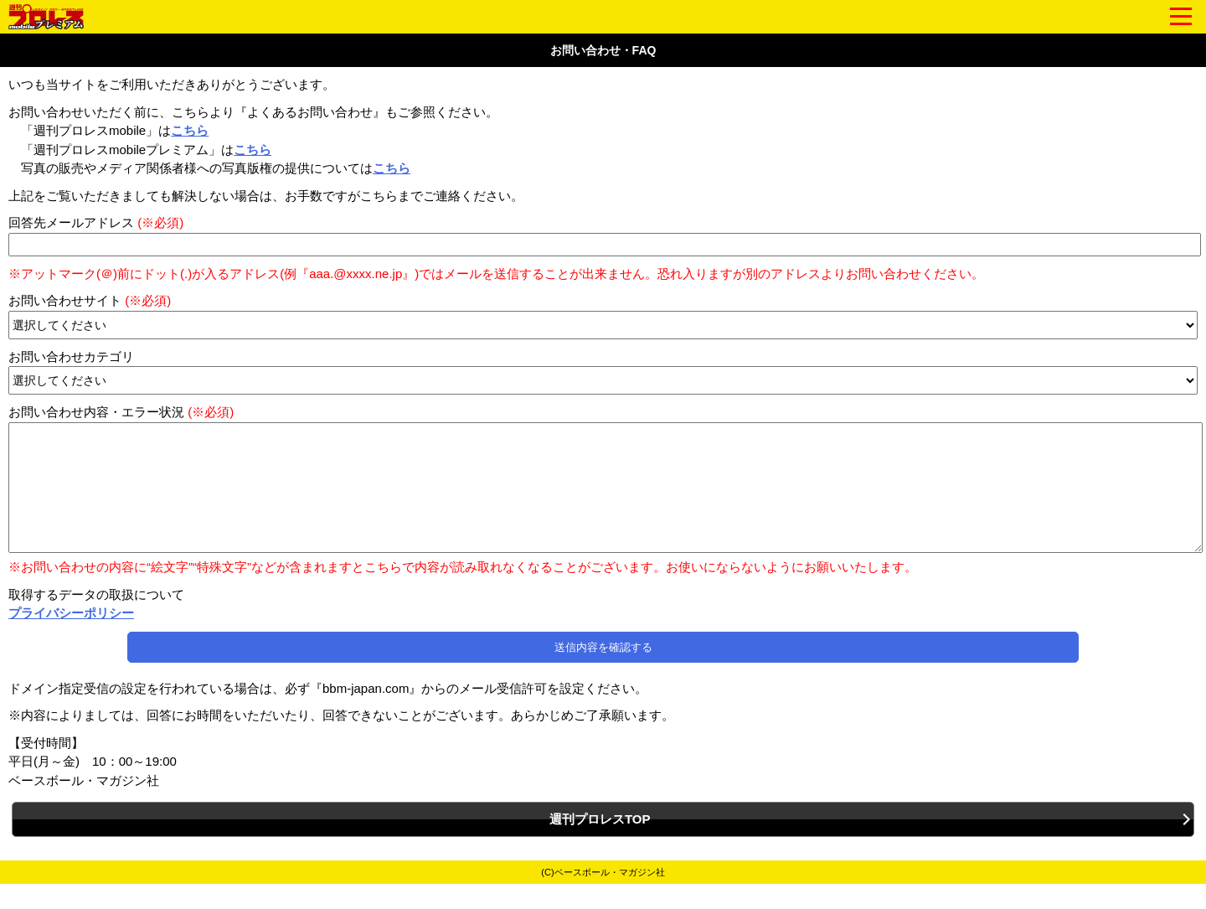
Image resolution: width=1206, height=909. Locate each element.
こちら (190, 130)
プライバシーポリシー (71, 638)
